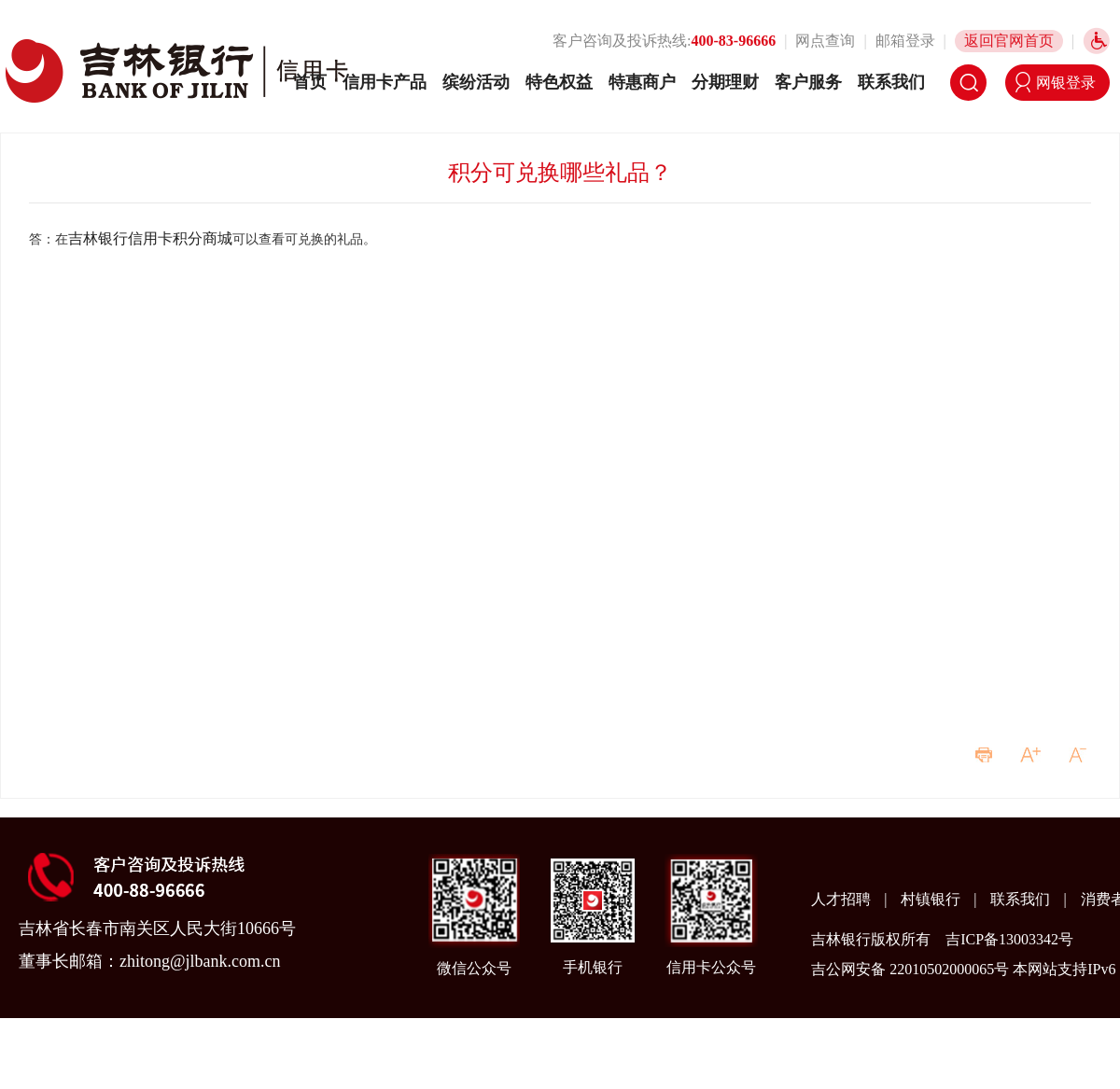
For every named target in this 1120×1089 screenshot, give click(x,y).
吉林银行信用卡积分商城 (150, 238)
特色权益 (559, 82)
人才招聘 (843, 899)
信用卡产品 (385, 82)
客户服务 (808, 82)
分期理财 (725, 82)
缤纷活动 (476, 82)
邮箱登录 (905, 41)
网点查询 (825, 41)
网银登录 (1066, 83)
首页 (310, 82)
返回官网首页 (1009, 41)
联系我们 (891, 82)
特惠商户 (642, 82)
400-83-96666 (734, 41)
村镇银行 (932, 899)
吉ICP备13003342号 (1009, 939)
